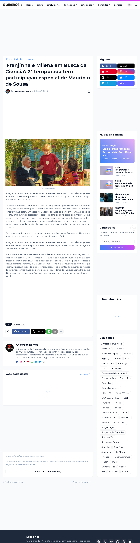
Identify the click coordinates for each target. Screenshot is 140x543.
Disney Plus (125, 378)
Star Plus (118, 447)
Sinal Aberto (53, 5)
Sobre (40, 5)
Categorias (86, 5)
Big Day (105, 358)
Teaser (104, 462)
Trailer (114, 462)
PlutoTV (105, 422)
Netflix (119, 403)
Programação (26, 59)
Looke (127, 398)
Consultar (103, 5)
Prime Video (119, 422)
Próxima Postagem (81, 482)
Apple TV (105, 349)
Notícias (105, 408)
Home (29, 5)
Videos (122, 467)
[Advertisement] (70, 32)
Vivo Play (113, 471)
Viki (103, 471)
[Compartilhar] (87, 91)
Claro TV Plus (107, 363)
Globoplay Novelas (110, 388)
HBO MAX (106, 393)
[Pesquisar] (135, 5)
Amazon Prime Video (111, 344)
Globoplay (106, 383)
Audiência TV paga (110, 353)
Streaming (106, 452)
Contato (118, 5)
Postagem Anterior (14, 482)
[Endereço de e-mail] (117, 241)
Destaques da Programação (114, 373)
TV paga (105, 457)
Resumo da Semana (111, 442)
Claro (127, 358)
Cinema (117, 358)
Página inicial (11, 59)
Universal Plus (108, 467)
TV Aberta (120, 452)
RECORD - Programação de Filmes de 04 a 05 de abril (124, 210)
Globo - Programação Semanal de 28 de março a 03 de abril (124, 170)
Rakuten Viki (107, 437)
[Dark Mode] (130, 5)
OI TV (124, 412)
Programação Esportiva (112, 432)
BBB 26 (127, 353)
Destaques (69, 5)
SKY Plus (105, 447)
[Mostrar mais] (61, 331)
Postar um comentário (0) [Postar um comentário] (47, 471)
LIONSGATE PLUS (110, 398)
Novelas (117, 408)
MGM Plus (106, 403)
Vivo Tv (125, 471)
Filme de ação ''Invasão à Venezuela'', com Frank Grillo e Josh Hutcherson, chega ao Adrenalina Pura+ (124, 197)
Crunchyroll (123, 363)
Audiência (119, 349)
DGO (103, 368)
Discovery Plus (108, 378)
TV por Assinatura (122, 457)
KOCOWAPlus (122, 393)
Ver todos (83, 374)
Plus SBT (125, 417)
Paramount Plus (109, 417)
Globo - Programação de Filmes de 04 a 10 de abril (124, 183)
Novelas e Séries (109, 412)
